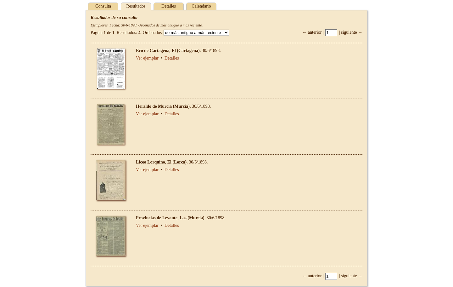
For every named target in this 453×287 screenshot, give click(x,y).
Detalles (168, 6)
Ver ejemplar (147, 58)
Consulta (103, 6)
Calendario (201, 6)
